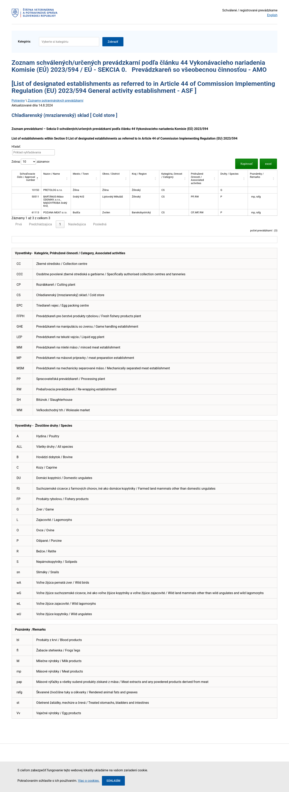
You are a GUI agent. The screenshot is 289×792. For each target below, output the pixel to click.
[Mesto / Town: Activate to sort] (85, 178)
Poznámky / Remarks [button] (257, 175)
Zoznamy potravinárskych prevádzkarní (55, 100)
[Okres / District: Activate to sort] (115, 178)
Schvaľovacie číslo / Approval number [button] (26, 176)
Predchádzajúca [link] (40, 224)
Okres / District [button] (111, 173)
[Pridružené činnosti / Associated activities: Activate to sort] (203, 178)
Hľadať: (16, 146)
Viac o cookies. (89, 781)
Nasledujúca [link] (77, 224)
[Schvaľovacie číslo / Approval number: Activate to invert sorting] (26, 178)
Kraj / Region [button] (139, 173)
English (272, 15)
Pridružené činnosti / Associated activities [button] (197, 178)
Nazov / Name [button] (51, 173)
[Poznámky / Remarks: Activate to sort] (262, 178)
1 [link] (60, 224)
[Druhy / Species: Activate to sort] (233, 178)
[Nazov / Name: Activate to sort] (56, 178)
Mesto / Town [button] (81, 173)
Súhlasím (113, 780)
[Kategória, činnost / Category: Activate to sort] (174, 178)
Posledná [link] (99, 224)
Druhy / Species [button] (229, 173)
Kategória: (24, 41)
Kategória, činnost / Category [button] (171, 175)
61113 (35, 212)
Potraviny (18, 100)
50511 (35, 196)
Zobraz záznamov (31, 162)
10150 (35, 189)
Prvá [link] (18, 224)
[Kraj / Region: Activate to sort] (144, 178)
